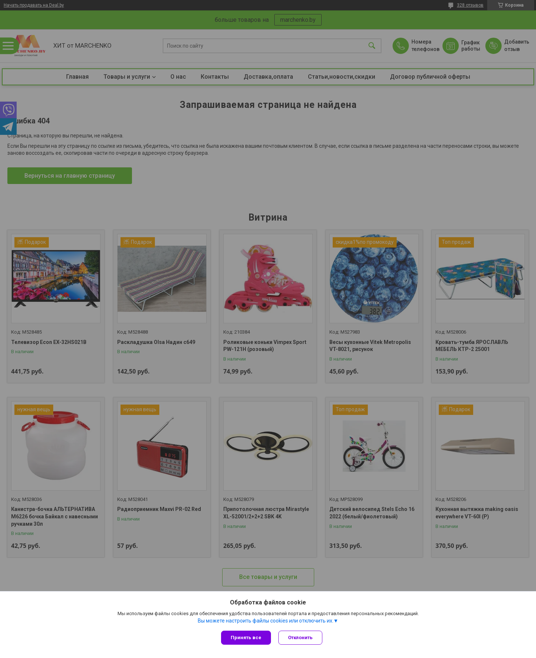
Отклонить (300, 637)
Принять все (246, 637)
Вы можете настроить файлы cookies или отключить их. (265, 621)
